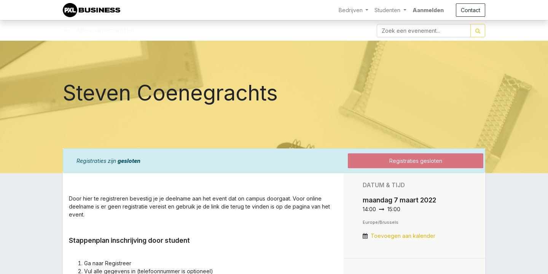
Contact (470, 10)
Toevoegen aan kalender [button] (403, 236)
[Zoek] (477, 30)
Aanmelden (428, 10)
